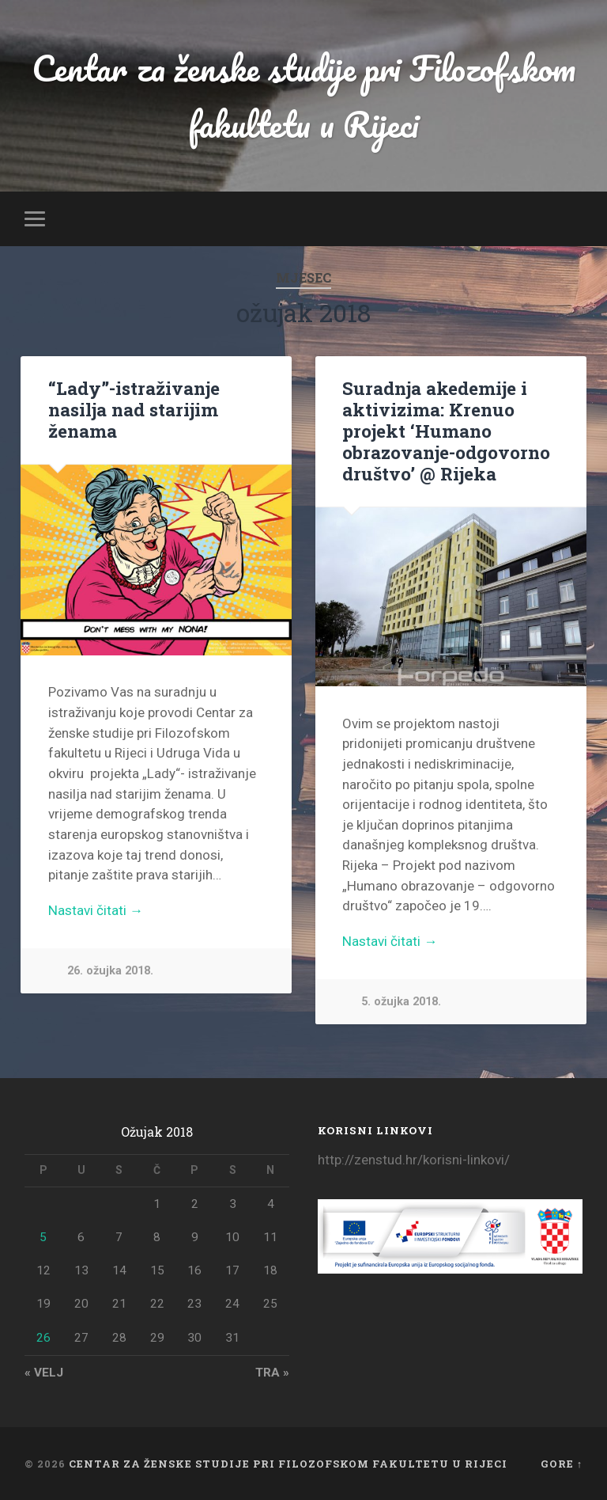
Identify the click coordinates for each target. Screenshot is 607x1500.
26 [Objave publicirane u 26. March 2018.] (43, 1338)
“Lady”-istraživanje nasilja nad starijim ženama (134, 409)
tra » (272, 1372)
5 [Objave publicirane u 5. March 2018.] (43, 1237)
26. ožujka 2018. (110, 971)
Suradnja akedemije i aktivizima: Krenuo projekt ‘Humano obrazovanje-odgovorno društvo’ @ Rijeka (446, 430)
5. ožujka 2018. (401, 1001)
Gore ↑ (561, 1463)
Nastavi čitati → (95, 910)
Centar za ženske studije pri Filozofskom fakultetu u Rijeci (303, 96)
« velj (44, 1372)
